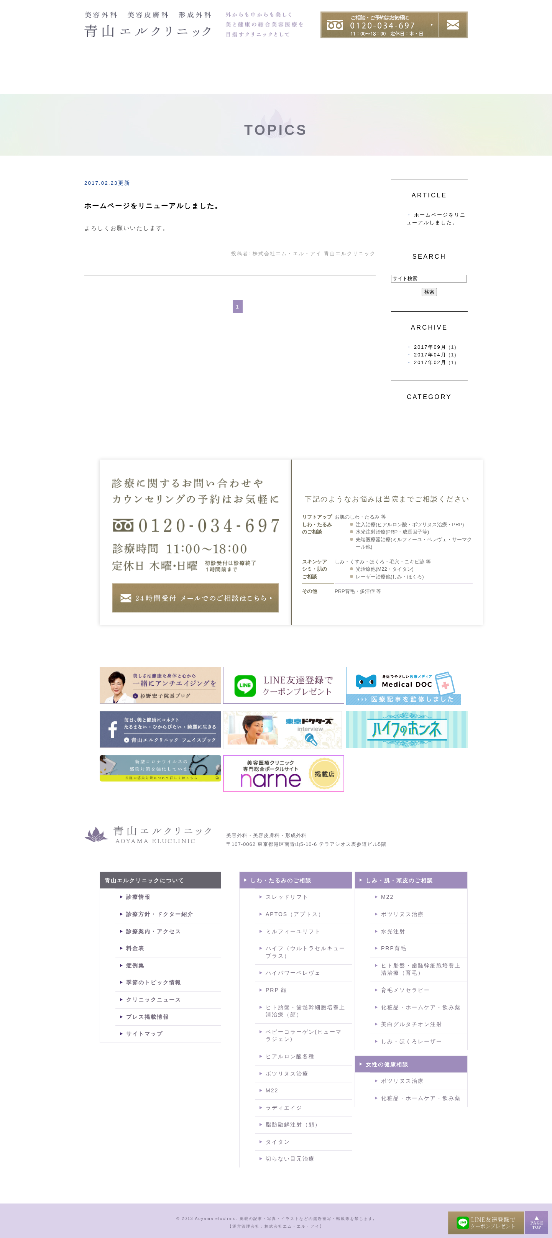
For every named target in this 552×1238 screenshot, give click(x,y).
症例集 (404, 66)
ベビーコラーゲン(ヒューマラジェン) (304, 1036)
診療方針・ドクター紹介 (160, 914)
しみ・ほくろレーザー (411, 1041)
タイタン (278, 1142)
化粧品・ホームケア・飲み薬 (421, 1007)
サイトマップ (144, 1034)
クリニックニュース (153, 1000)
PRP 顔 (276, 990)
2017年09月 (430, 347)
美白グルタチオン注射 (411, 1024)
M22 (272, 1090)
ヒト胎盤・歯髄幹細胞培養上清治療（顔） (305, 1011)
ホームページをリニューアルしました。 (153, 206)
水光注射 (393, 931)
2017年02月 (430, 362)
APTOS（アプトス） (295, 914)
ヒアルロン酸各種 (290, 1056)
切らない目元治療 (290, 1159)
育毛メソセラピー (405, 990)
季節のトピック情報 (153, 982)
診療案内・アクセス (153, 931)
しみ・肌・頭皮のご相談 (399, 880)
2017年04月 (430, 355)
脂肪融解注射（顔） (293, 1124)
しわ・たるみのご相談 (281, 880)
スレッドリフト (287, 897)
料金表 (450, 66)
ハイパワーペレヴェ (293, 973)
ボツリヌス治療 (287, 1074)
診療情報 (138, 897)
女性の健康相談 (387, 1064)
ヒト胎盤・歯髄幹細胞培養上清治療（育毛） (421, 969)
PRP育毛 (394, 948)
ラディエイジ (284, 1108)
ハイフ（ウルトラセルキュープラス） (305, 952)
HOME (99, 66)
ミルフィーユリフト (293, 931)
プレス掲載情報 (147, 1017)
